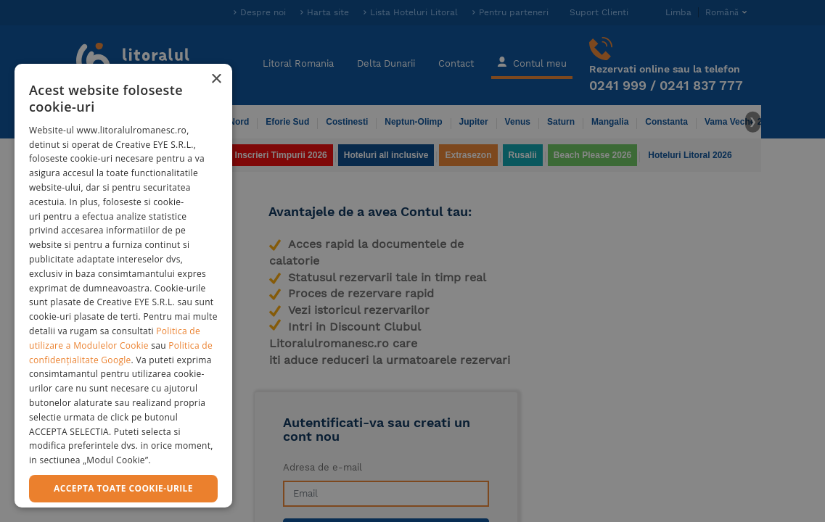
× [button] (215, 79)
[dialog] (123, 286)
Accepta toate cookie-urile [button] (123, 488)
